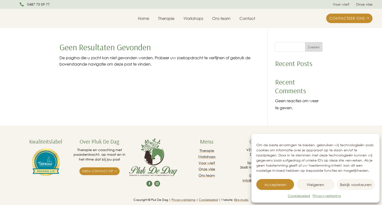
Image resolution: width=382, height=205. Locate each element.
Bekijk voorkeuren (356, 184)
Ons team (221, 19)
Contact (247, 19)
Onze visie (364, 5)
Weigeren (315, 184)
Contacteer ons (347, 18)
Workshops (193, 19)
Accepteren (275, 184)
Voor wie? (341, 5)
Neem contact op (97, 171)
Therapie (166, 19)
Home (143, 19)
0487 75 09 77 (38, 4)
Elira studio (241, 200)
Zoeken (314, 47)
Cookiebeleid (299, 195)
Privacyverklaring (327, 195)
